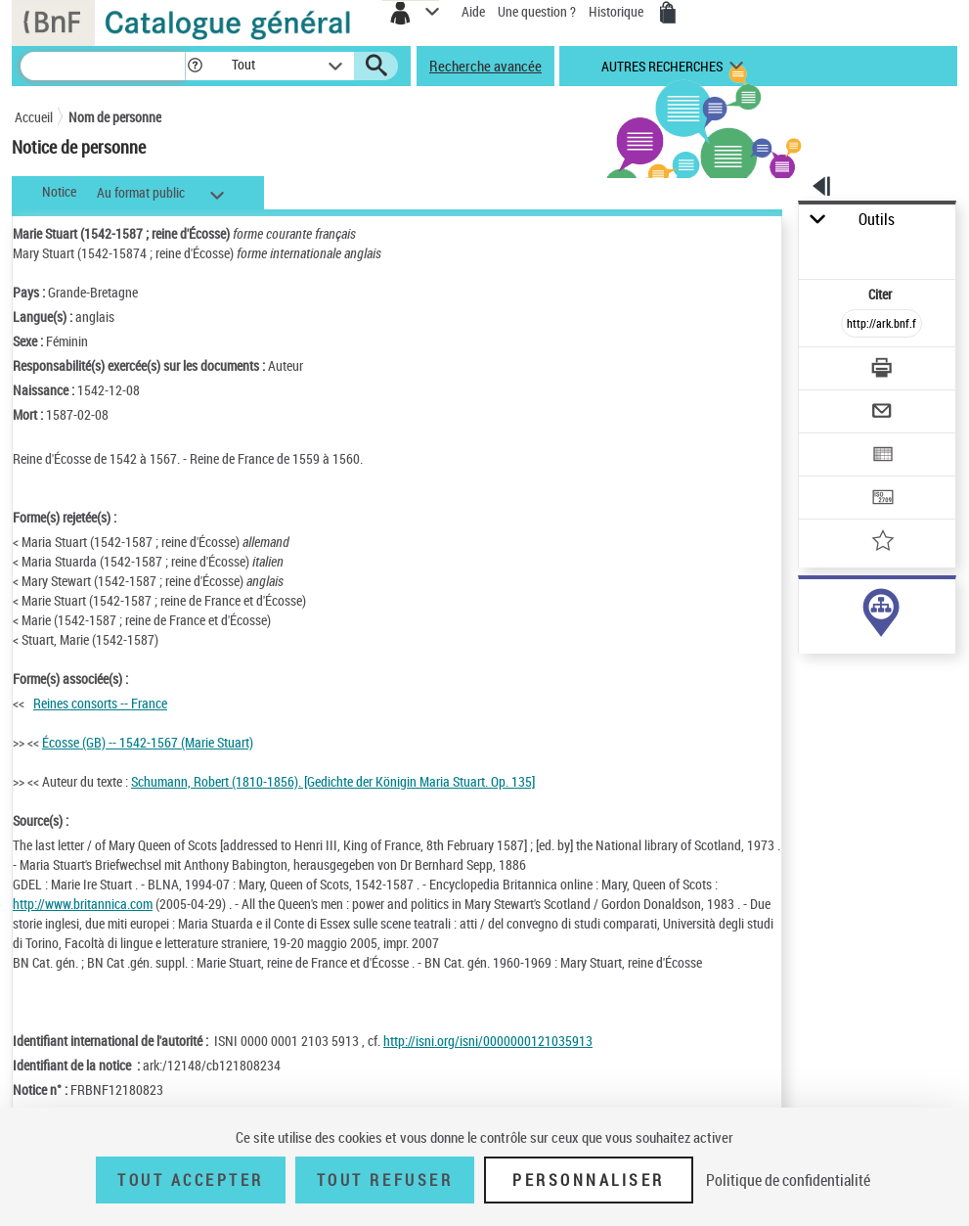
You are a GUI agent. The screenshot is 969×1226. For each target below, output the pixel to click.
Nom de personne (114, 117)
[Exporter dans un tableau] (882, 456)
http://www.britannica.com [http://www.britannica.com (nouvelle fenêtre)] (83, 903)
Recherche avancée (485, 65)
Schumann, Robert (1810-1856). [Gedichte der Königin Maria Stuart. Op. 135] (333, 781)
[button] (195, 66)
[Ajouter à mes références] (882, 542)
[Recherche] (103, 66)
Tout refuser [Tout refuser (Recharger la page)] (385, 1180)
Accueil (34, 117)
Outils (877, 219)
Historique (617, 11)
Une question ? (537, 11)
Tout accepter (190, 1180)
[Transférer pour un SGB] (882, 499)
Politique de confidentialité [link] (788, 1180)
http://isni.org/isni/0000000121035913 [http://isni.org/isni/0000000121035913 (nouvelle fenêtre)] (488, 1040)
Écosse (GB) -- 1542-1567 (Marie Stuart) (147, 742)
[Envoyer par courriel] (882, 413)
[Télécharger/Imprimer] (882, 370)
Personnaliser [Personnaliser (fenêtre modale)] (588, 1180)
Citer (881, 294)
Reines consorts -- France (100, 703)
